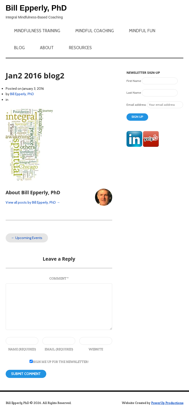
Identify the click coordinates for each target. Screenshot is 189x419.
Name (22, 349)
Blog (19, 47)
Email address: (136, 104)
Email (59, 349)
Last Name (133, 92)
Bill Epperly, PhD (36, 8)
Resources (80, 47)
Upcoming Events (26, 238)
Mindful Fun (142, 30)
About (47, 47)
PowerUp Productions (167, 403)
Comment (58, 278)
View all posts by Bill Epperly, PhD (33, 202)
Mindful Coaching (94, 30)
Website (96, 349)
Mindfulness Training (37, 30)
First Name (133, 81)
